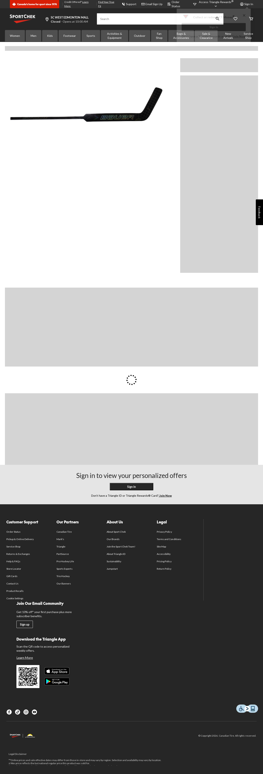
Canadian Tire (64, 531)
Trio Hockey (63, 576)
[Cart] (251, 19)
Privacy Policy (164, 531)
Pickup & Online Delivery (20, 539)
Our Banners (64, 583)
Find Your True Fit (106, 4)
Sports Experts (65, 568)
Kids (50, 35)
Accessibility (164, 553)
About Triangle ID (116, 553)
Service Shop (13, 546)
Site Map (161, 546)
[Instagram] (26, 712)
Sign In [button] (246, 4)
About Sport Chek (116, 531)
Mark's (60, 539)
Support (129, 4)
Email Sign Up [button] (152, 4)
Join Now (239, 36)
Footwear (69, 35)
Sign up (24, 624)
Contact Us (12, 583)
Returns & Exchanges (18, 553)
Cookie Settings (14, 598)
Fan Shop (159, 35)
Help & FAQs (13, 561)
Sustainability (114, 561)
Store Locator (13, 568)
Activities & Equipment (114, 35)
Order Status (13, 531)
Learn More (24, 657)
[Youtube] (34, 712)
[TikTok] (17, 712)
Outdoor (139, 35)
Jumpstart (112, 568)
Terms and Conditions (169, 539)
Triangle (61, 546)
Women (15, 35)
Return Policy (164, 568)
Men (33, 35)
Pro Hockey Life (65, 561)
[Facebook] (9, 712)
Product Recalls (15, 590)
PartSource (63, 553)
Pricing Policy (164, 561)
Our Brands (113, 539)
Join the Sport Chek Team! (121, 546)
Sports (91, 35)
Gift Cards (11, 576)
